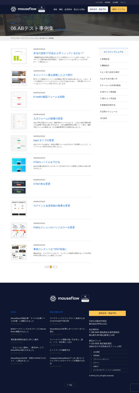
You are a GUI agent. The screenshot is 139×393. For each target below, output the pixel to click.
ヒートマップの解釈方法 (60, 350)
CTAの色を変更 (41, 183)
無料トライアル (118, 9)
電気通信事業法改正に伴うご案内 (24, 339)
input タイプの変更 (43, 140)
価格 (55, 9)
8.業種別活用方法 (107, 105)
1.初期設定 (105, 59)
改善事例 (68, 9)
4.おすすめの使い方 (108, 79)
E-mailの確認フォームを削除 (49, 96)
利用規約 (95, 355)
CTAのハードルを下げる (46, 162)
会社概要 (115, 2)
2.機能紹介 (105, 65)
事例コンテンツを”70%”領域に (50, 249)
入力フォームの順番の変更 (48, 118)
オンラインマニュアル (113, 52)
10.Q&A (103, 118)
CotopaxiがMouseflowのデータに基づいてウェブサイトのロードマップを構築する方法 (67, 360)
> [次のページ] (56, 267)
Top (69, 385)
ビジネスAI (99, 2)
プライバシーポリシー (100, 359)
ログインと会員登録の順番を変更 (51, 205)
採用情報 (107, 2)
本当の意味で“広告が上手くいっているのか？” (58, 53)
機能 (61, 9)
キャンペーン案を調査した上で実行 (53, 75)
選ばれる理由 (79, 9)
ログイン (123, 2)
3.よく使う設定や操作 (109, 72)
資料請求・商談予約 (98, 9)
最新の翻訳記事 (56, 312)
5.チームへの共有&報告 (110, 85)
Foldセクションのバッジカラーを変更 (54, 227)
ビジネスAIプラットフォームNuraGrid (105, 370)
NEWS (13, 312)
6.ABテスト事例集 (108, 92)
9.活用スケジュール (108, 112)
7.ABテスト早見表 (108, 98)
